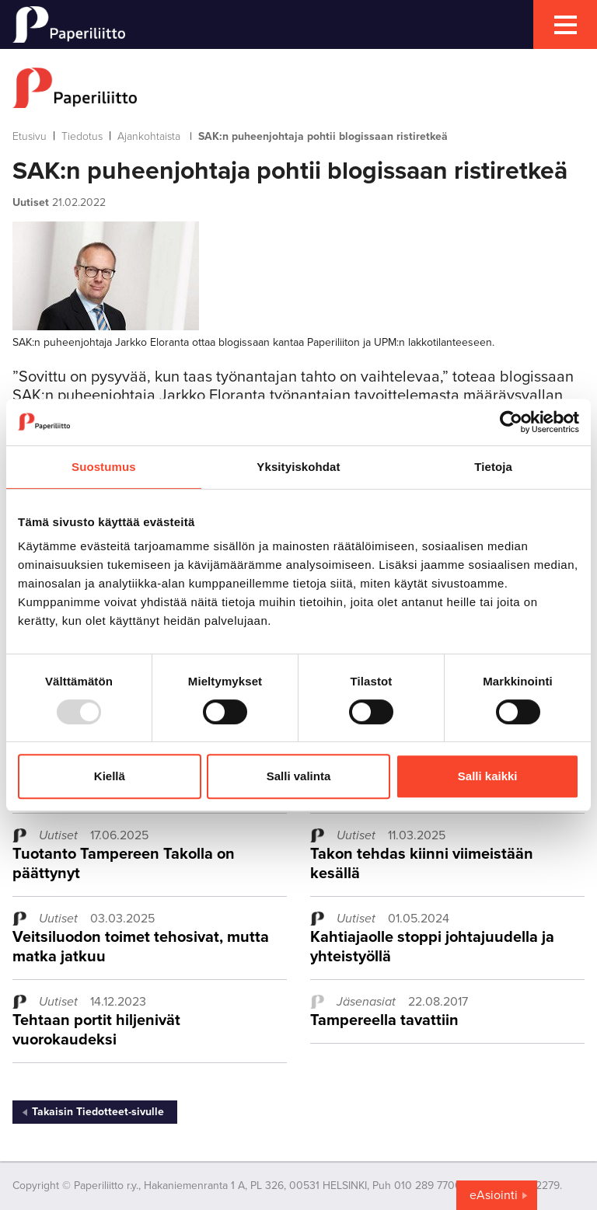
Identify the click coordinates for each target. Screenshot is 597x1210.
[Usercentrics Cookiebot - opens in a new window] (511, 422)
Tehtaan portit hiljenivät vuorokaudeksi (96, 1030)
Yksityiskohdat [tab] (298, 466)
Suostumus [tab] (104, 466)
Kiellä (109, 776)
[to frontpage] (298, 88)
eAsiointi (494, 1195)
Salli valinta (299, 776)
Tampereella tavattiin (384, 1020)
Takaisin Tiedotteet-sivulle (98, 1111)
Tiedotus (82, 136)
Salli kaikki (488, 776)
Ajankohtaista (148, 136)
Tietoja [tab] (493, 466)
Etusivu (29, 136)
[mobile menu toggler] (565, 24)
